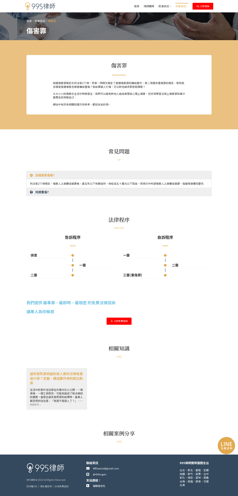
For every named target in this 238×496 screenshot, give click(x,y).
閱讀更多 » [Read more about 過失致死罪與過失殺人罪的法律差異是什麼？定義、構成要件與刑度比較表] (35, 404)
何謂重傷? (42, 192)
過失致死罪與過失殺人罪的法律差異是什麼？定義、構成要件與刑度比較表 (56, 378)
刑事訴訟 (182, 6)
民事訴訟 (165, 6)
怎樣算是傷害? (45, 175)
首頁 (136, 6)
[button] (119, 175)
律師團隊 (149, 6)
